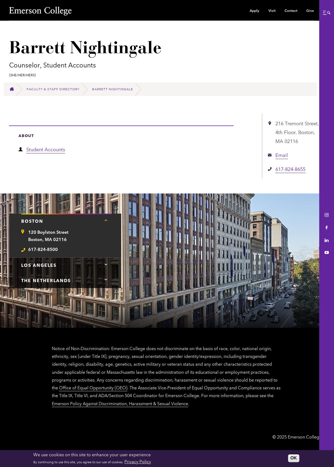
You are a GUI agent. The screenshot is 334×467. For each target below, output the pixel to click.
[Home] (14, 89)
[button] (326, 13)
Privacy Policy (137, 461)
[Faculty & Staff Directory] (55, 89)
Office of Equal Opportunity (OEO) (93, 387)
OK (293, 458)
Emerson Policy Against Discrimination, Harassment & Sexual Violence (120, 403)
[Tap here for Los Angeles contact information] (106, 264)
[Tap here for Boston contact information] (106, 220)
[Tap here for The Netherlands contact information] (106, 280)
